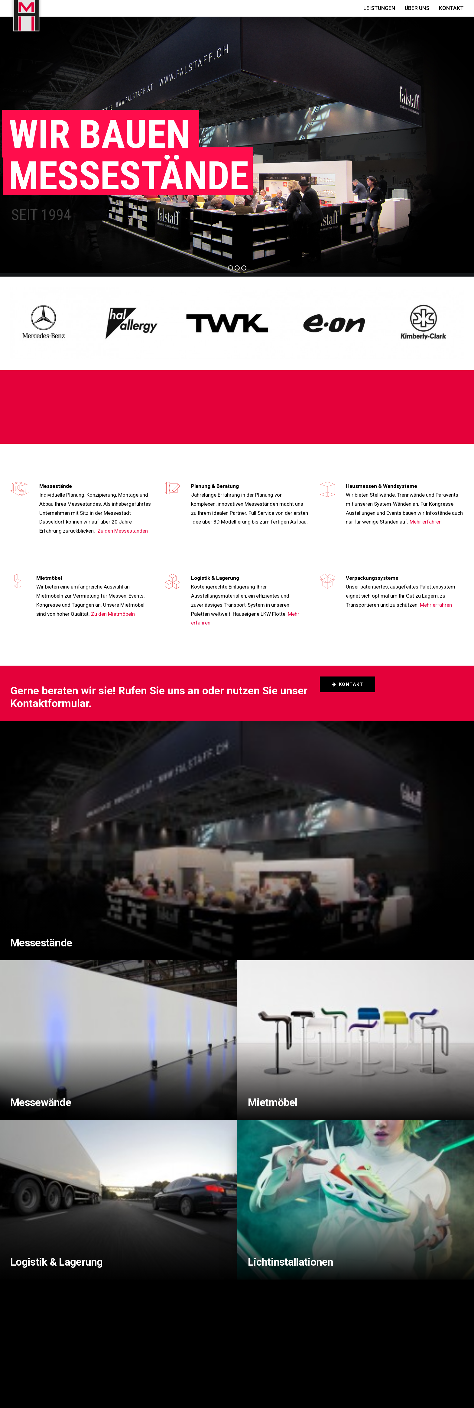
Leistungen (379, 8)
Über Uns (417, 8)
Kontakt (451, 8)
